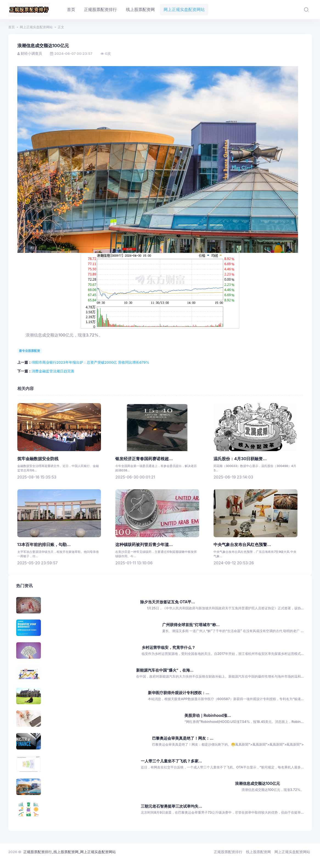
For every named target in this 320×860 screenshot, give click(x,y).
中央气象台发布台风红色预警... (242, 544)
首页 (11, 27)
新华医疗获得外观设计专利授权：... (178, 692)
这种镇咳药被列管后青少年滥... (144, 544)
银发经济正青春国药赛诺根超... (144, 458)
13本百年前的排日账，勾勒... (44, 544)
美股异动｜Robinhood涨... (207, 715)
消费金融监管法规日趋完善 (53, 371)
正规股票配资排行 (228, 852)
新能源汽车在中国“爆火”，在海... (164, 670)
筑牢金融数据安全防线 (37, 458)
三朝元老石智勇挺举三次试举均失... (171, 806)
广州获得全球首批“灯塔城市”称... (191, 624)
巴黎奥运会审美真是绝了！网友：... (182, 738)
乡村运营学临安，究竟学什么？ (168, 647)
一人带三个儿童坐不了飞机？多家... (171, 761)
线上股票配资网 (258, 852)
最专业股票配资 (29, 351)
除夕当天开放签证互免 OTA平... (167, 601)
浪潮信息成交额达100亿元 (257, 783)
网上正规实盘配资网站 (36, 27)
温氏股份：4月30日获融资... (240, 458)
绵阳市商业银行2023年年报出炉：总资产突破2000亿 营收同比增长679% (90, 362)
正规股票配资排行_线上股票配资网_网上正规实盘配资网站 (69, 852)
